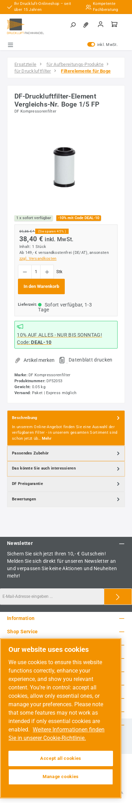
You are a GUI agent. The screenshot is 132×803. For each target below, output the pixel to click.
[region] (66, 168)
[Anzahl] (35, 272)
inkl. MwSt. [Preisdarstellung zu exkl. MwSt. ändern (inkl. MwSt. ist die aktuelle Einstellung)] (102, 45)
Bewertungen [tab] (66, 499)
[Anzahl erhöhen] (47, 272)
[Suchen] (73, 25)
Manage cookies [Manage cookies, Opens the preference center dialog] (61, 776)
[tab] (66, 428)
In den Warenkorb (41, 286)
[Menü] (10, 45)
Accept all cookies (60, 758)
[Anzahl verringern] (25, 272)
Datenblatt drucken (90, 360)
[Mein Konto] (100, 25)
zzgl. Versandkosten (38, 258)
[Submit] (118, 596)
